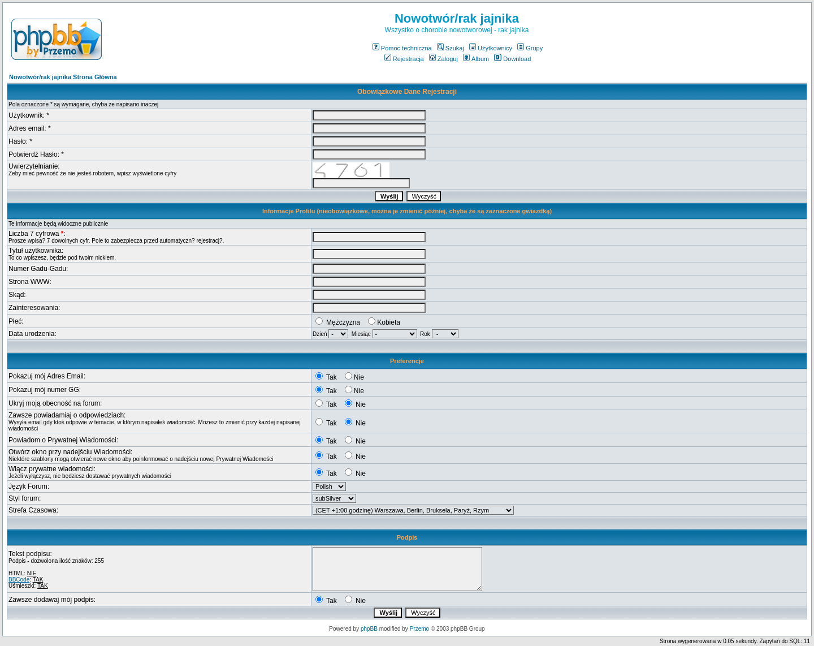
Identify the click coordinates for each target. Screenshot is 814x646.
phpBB (369, 629)
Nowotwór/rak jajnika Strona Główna (63, 77)
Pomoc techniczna (402, 48)
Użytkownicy (490, 48)
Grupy (530, 48)
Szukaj (450, 48)
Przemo (419, 629)
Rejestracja (404, 58)
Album (476, 58)
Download (512, 58)
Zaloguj (443, 58)
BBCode (18, 579)
